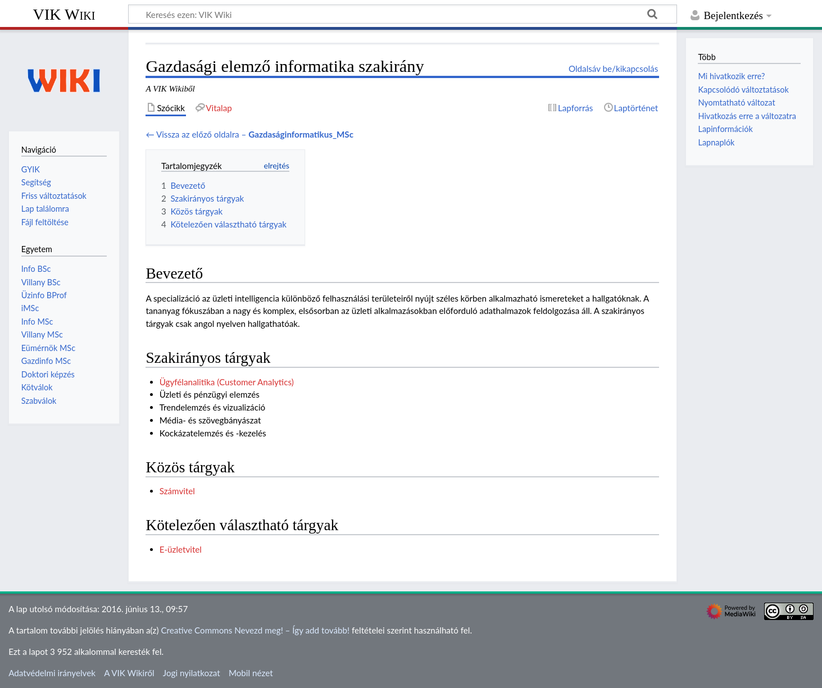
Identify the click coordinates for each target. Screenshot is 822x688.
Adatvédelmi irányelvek (52, 673)
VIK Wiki (64, 14)
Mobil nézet (251, 673)
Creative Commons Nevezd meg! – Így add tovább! (255, 630)
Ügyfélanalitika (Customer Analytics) (227, 382)
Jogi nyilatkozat (191, 673)
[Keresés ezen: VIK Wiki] (402, 14)
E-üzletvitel (181, 549)
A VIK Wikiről (129, 673)
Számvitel (177, 491)
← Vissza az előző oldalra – (249, 134)
